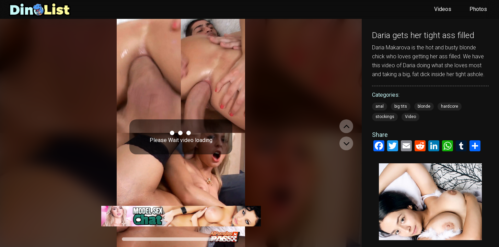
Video (410, 116)
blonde (424, 106)
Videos (442, 9)
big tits (400, 106)
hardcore (449, 106)
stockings (384, 116)
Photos (478, 9)
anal (379, 106)
